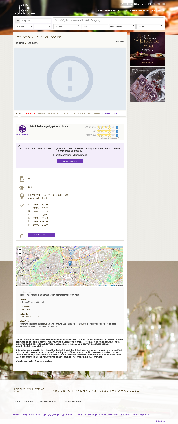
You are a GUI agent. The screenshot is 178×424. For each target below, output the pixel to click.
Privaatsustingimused (119, 414)
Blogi (80, 414)
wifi (48, 326)
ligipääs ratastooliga (28, 295)
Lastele (150, 26)
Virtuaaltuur (69, 114)
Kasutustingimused (140, 414)
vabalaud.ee (35, 414)
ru (163, 4)
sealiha (86, 324)
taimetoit (94, 324)
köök (94, 26)
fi (154, 4)
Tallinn (20, 43)
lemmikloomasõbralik (59, 295)
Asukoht (67, 26)
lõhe (74, 324)
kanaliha (58, 324)
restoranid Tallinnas (28, 324)
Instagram (101, 414)
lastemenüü (25, 302)
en (158, 4)
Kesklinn (32, 43)
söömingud (74, 295)
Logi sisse (127, 4)
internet (54, 326)
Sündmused (135, 10)
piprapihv (42, 326)
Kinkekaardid (149, 10)
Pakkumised (94, 114)
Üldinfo (19, 114)
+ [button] (20, 250)
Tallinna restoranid (23, 401)
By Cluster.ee (160, 421)
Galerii (81, 114)
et (149, 4)
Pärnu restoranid (73, 401)
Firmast (161, 10)
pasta (79, 324)
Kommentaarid (109, 114)
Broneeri (30, 114)
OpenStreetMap (109, 285)
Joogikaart (53, 114)
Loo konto (140, 4)
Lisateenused (122, 26)
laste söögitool (37, 302)
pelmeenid (32, 326)
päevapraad (43, 295)
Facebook (90, 414)
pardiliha (50, 324)
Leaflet (99, 285)
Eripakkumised (120, 10)
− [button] (20, 254)
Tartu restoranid (48, 401)
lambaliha (67, 324)
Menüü (41, 114)
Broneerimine (105, 10)
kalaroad (41, 324)
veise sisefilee (105, 324)
